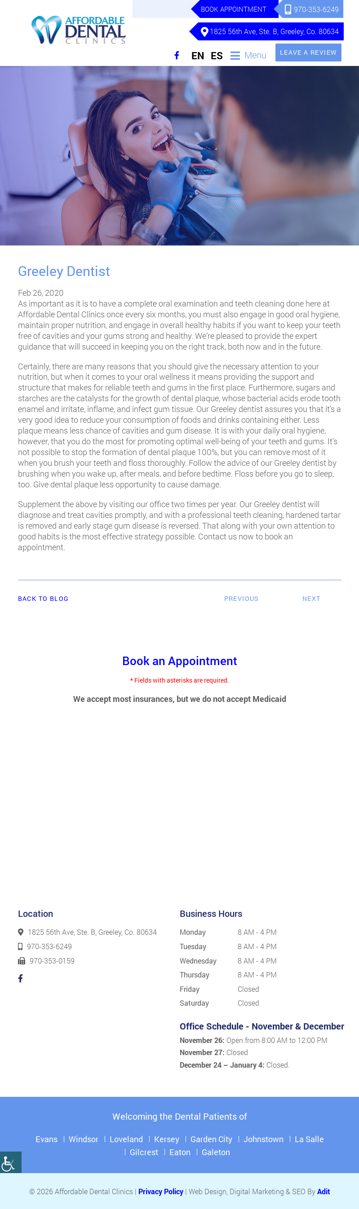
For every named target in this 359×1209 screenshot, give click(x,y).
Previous (241, 598)
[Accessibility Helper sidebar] (11, 1162)
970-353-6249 (312, 9)
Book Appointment (233, 8)
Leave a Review (308, 51)
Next (311, 598)
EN (197, 54)
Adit (323, 1190)
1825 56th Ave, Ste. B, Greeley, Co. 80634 (270, 31)
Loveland (126, 1138)
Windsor (83, 1138)
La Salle (309, 1138)
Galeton (216, 1151)
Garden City (211, 1138)
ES (217, 54)
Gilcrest (144, 1151)
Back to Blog (43, 598)
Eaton (180, 1151)
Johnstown (264, 1138)
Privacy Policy (160, 1190)
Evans (46, 1138)
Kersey (166, 1138)
